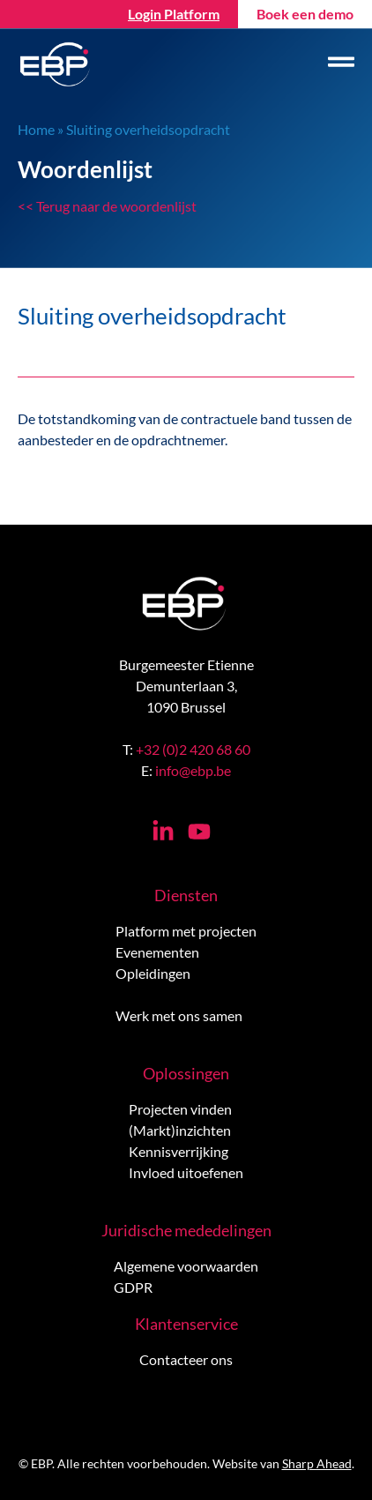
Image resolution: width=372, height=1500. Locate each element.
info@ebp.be (193, 770)
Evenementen (157, 952)
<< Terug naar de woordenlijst (107, 206)
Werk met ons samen (178, 1015)
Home (36, 129)
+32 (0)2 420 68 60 (193, 749)
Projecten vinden (180, 1109)
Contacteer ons (186, 1359)
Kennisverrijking (178, 1151)
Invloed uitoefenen (186, 1172)
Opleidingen (152, 973)
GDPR (133, 1287)
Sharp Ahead (317, 1463)
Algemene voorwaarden (186, 1265)
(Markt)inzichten (180, 1130)
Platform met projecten (186, 930)
